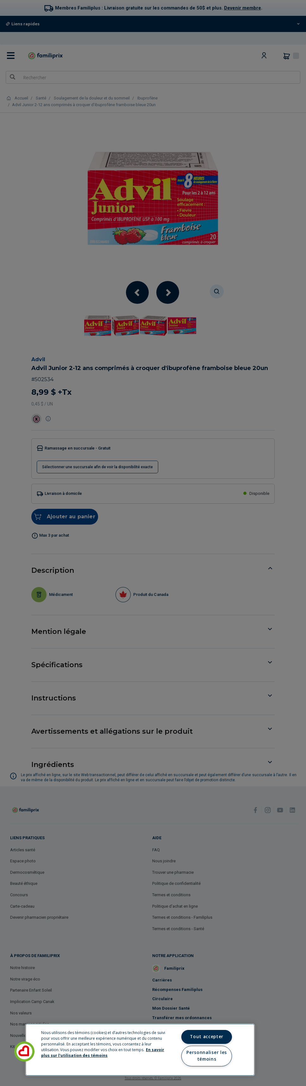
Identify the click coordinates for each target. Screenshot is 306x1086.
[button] (24, 1051)
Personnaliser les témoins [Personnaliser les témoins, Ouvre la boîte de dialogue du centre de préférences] (206, 1056)
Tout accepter (206, 1036)
